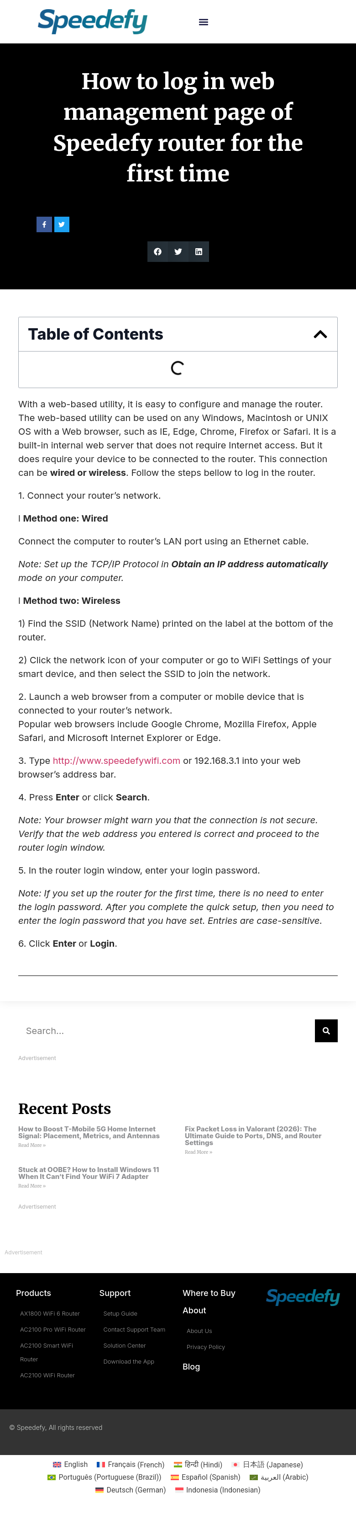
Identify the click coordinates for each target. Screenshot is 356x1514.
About (194, 1310)
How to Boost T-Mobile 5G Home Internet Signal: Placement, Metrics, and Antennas (89, 1132)
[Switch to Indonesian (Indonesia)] (218, 1490)
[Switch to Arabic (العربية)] (279, 1477)
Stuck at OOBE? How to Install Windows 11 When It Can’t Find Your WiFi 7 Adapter (88, 1173)
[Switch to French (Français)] (130, 1465)
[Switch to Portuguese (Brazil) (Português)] (104, 1477)
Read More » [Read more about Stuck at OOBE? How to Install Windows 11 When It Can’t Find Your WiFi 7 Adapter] (32, 1186)
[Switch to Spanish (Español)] (205, 1477)
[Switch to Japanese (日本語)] (267, 1465)
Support (115, 1293)
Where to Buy (209, 1293)
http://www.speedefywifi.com (117, 760)
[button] (203, 21)
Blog (191, 1366)
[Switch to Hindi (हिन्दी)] (198, 1465)
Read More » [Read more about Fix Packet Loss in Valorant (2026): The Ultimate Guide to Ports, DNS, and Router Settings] (198, 1152)
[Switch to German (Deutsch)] (130, 1490)
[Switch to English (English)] (70, 1465)
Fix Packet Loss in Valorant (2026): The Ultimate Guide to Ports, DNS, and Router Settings (253, 1136)
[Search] (326, 1030)
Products (33, 1293)
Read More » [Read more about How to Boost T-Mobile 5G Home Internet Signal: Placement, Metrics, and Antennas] (32, 1145)
